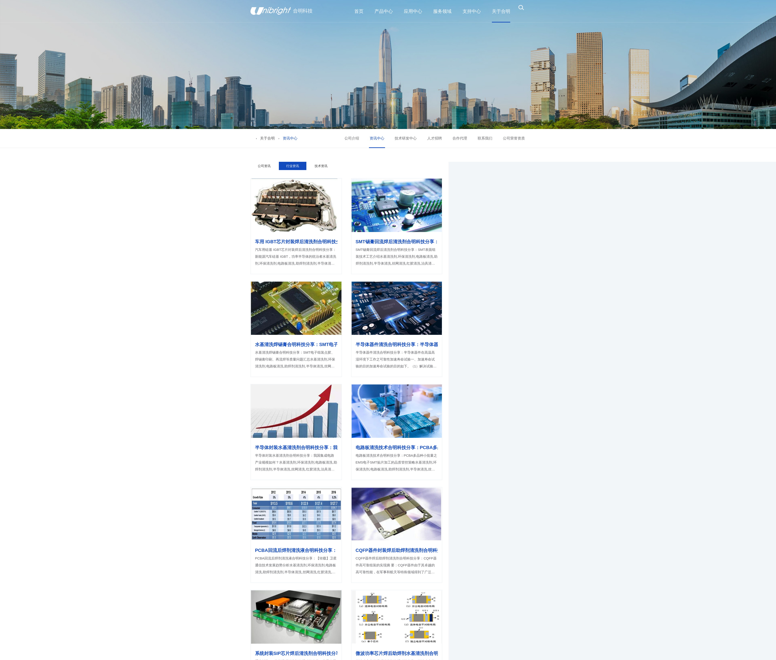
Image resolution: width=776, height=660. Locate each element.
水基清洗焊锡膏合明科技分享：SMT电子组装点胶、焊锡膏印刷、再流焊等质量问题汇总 (296, 344)
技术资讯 (321, 166)
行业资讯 (292, 166)
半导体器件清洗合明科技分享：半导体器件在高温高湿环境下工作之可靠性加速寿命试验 (397, 344)
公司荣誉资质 (514, 138)
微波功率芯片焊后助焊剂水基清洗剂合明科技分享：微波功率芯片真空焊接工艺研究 (397, 653)
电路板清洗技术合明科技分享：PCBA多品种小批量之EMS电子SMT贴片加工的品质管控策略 (397, 447)
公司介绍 (351, 138)
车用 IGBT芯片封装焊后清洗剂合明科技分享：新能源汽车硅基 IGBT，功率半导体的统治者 (296, 241)
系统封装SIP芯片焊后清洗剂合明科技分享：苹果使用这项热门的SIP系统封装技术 (296, 653)
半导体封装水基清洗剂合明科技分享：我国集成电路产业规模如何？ (296, 447)
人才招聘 (434, 138)
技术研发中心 (406, 138)
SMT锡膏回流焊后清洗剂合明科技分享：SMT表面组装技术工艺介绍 (397, 241)
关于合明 (267, 138)
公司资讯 (264, 166)
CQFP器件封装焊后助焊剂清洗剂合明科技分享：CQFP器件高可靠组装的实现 (397, 550)
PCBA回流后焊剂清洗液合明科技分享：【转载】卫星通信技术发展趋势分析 (296, 550)
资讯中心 (377, 138)
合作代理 (459, 138)
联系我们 (485, 138)
